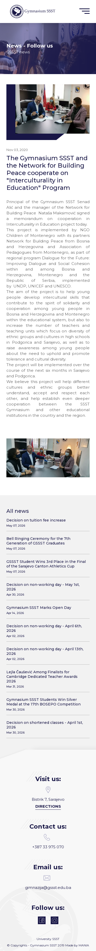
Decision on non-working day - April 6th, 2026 (46, 631)
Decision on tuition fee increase (46, 522)
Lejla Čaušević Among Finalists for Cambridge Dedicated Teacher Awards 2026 (46, 679)
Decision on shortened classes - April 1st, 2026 (46, 727)
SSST (55, 939)
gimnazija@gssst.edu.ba (48, 882)
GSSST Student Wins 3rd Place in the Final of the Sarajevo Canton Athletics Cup (46, 566)
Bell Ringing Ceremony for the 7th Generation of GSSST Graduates (46, 543)
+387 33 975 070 (48, 841)
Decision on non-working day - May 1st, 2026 (46, 589)
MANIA (84, 945)
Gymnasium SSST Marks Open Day (46, 610)
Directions (48, 806)
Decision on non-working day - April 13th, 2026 (46, 654)
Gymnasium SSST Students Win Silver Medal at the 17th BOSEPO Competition (46, 704)
